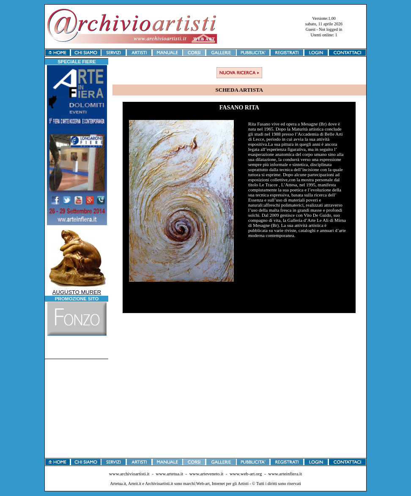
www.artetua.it (169, 473)
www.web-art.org (246, 473)
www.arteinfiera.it (285, 473)
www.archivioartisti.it (129, 473)
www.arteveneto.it (206, 473)
